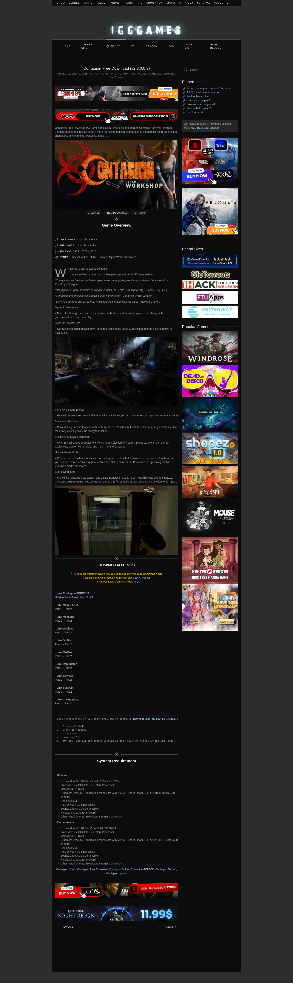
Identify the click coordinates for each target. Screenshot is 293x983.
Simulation (154, 2)
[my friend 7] (210, 311)
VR (229, 2)
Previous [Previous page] (65, 927)
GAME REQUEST (216, 46)
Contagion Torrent (165, 869)
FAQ (171, 46)
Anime (115, 2)
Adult (102, 2)
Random (152, 46)
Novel (218, 2)
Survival (203, 2)
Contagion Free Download (92, 869)
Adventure (108, 74)
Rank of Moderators (197, 96)
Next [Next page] (171, 927)
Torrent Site (87, 46)
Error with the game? (198, 108)
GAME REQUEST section (203, 127)
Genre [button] (115, 46)
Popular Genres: (68, 2)
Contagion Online (119, 869)
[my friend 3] (210, 284)
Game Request (141, 577)
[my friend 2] (210, 273)
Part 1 (58, 608)
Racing (128, 2)
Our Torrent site (195, 112)
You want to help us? (198, 100)
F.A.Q (135, 581)
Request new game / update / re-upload (209, 88)
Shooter (170, 74)
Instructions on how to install (155, 719)
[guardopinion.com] (210, 260)
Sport (171, 2)
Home (67, 46)
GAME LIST (189, 46)
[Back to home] (146, 23)
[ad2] (208, 560)
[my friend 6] (210, 297)
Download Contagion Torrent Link (74, 597)
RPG (140, 2)
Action (89, 2)
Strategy (186, 2)
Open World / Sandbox (146, 74)
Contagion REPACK (142, 869)
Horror (123, 74)
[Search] (210, 69)
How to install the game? (200, 104)
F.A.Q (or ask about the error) (203, 92)
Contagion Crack (66, 869)
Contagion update (116, 873)
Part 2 (68, 608)
